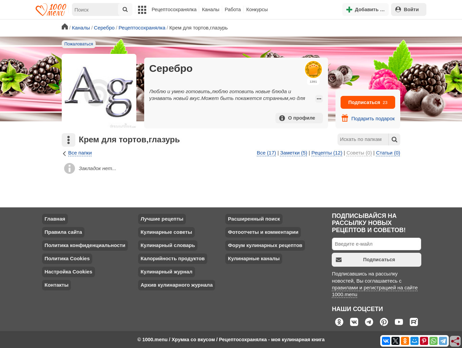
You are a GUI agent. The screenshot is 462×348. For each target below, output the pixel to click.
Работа (233, 9)
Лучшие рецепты (161, 219)
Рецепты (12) (326, 153)
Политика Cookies (67, 258)
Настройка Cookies (68, 271)
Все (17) (266, 153)
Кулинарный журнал (166, 271)
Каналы (210, 9)
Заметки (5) (293, 153)
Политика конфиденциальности (84, 245)
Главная (54, 219)
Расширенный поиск (254, 219)
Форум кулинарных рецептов (265, 245)
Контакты (56, 285)
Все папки (77, 153)
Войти (407, 9)
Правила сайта (63, 232)
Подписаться (368, 102)
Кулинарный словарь (167, 245)
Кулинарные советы (166, 232)
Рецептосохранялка (174, 9)
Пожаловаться (78, 44)
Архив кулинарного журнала (176, 285)
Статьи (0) (388, 153)
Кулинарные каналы (254, 258)
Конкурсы (257, 9)
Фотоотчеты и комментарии (263, 232)
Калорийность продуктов (172, 258)
